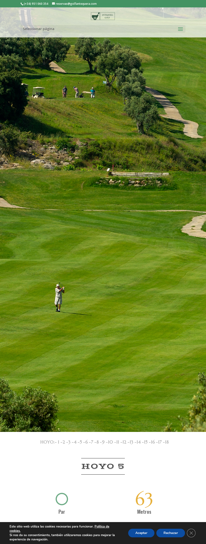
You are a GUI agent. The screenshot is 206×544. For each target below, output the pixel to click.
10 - (112, 442)
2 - (65, 442)
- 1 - (58, 442)
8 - (99, 442)
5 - (82, 442)
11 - (119, 442)
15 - (147, 442)
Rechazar (171, 533)
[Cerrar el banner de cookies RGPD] (191, 533)
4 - (76, 442)
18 (167, 442)
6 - (88, 442)
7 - (93, 442)
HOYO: (47, 442)
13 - (133, 442)
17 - (161, 442)
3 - (71, 442)
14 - (140, 442)
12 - (125, 442)
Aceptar (141, 533)
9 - (105, 442)
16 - (154, 442)
